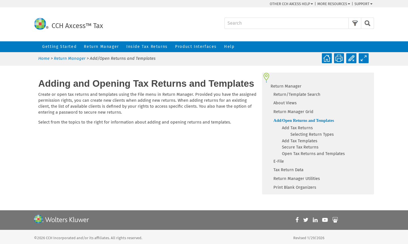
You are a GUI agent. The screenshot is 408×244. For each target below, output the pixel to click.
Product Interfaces (196, 46)
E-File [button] (278, 161)
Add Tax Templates (299, 140)
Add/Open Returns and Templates (303, 120)
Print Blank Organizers (294, 187)
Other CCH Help (291, 4)
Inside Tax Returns (147, 46)
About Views (285, 102)
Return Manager (101, 46)
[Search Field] (299, 23)
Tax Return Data (288, 169)
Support (363, 4)
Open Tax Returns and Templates (313, 153)
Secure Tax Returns (300, 147)
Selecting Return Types (312, 134)
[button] (354, 23)
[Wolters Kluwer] (61, 220)
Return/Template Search (296, 94)
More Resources (333, 4)
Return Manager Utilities (296, 178)
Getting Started (59, 46)
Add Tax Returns (297, 127)
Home (44, 58)
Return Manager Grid (293, 111)
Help (229, 46)
